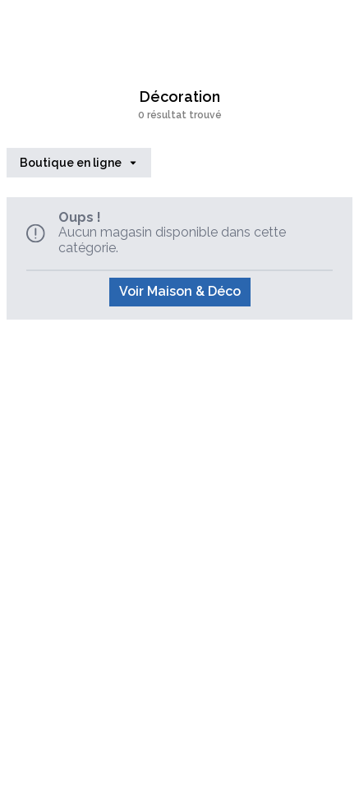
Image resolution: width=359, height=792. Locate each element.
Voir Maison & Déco (180, 291)
